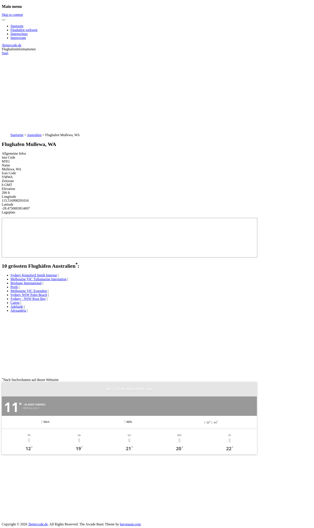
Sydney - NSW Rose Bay (28, 299)
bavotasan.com (130, 524)
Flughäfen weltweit (24, 30)
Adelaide (16, 306)
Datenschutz (19, 34)
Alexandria (18, 310)
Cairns (15, 303)
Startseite (17, 26)
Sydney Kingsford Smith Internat (33, 275)
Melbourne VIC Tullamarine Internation (38, 279)
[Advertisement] (157, 91)
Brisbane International (26, 283)
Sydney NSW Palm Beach (28, 295)
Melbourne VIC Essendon (28, 291)
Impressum (18, 38)
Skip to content (12, 15)
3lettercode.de (11, 45)
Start (5, 53)
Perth (14, 287)
